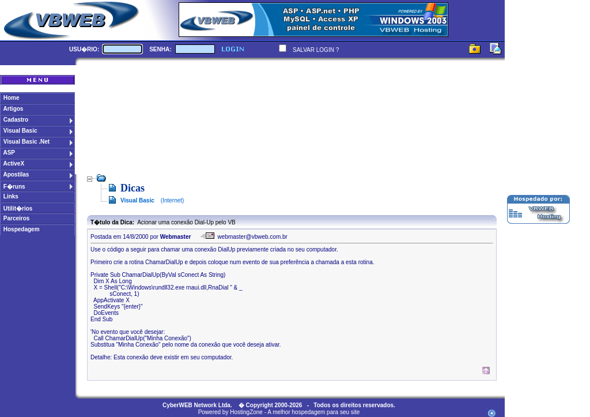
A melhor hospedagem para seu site (313, 412)
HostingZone (246, 412)
